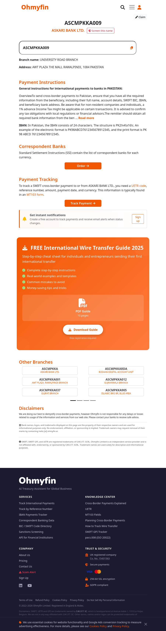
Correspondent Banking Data (36, 520)
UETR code (138, 186)
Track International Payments (36, 503)
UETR (88, 509)
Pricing (23, 560)
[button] (139, 7)
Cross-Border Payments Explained (105, 503)
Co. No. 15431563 (100, 558)
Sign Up (23, 578)
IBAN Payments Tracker (33, 514)
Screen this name (101, 30)
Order (83, 166)
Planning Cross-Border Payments (105, 520)
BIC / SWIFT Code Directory (35, 526)
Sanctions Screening (31, 532)
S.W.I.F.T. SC (81, 611)
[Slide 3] (86, 400)
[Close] (145, 624)
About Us (24, 555)
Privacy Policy (121, 626)
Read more (86, 118)
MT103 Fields (93, 514)
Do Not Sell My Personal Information (106, 600)
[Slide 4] (93, 400)
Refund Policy (42, 600)
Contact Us (25, 566)
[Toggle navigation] (131, 7)
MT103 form (35, 195)
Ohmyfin (35, 7)
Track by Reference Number (35, 509)
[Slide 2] (79, 400)
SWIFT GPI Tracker (96, 532)
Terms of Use (25, 600)
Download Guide (83, 330)
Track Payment (82, 203)
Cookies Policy (98, 626)
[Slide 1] (73, 400)
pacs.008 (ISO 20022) (97, 537)
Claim (140, 17)
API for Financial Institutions (36, 537)
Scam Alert (27, 572)
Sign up (138, 219)
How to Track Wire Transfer (101, 526)
